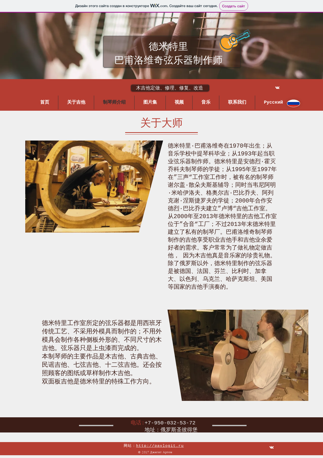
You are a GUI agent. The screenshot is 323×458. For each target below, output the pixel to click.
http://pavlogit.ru (160, 446)
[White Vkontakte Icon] (277, 87)
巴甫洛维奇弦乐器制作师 (168, 60)
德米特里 (168, 47)
